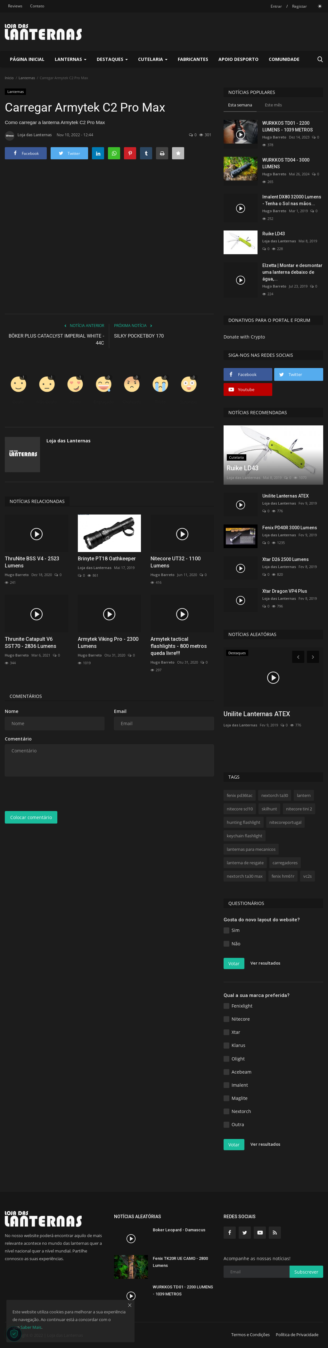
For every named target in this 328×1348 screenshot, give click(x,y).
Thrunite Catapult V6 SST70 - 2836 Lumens (30, 642)
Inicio (9, 77)
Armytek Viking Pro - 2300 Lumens (108, 642)
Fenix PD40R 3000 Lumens (289, 527)
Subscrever (306, 1272)
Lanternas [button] (70, 59)
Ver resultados (265, 963)
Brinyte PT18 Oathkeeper (107, 559)
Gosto (18, 402)
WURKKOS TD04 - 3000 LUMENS (285, 163)
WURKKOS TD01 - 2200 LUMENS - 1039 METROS (287, 126)
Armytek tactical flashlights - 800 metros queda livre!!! (179, 646)
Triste (160, 402)
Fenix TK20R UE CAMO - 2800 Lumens (180, 1262)
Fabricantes (193, 59)
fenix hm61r (283, 876)
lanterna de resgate (245, 863)
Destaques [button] (112, 59)
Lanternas (27, 77)
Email (120, 711)
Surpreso (188, 402)
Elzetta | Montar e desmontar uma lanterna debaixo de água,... (292, 272)
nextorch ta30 (274, 795)
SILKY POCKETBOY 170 (139, 336)
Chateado (132, 402)
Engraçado (104, 402)
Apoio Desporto (238, 59)
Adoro (75, 402)
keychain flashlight (244, 836)
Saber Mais (30, 1327)
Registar (299, 6)
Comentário (18, 739)
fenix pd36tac (239, 795)
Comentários (26, 696)
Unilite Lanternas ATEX (285, 495)
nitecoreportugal (285, 822)
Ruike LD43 (273, 233)
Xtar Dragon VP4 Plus (284, 591)
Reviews (15, 6)
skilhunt (269, 809)
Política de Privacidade (297, 1334)
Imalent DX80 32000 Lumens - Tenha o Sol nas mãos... (291, 200)
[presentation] (53, 793)
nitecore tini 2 (299, 809)
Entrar (276, 6)
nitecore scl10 (240, 809)
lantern (304, 795)
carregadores (285, 863)
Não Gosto (47, 402)
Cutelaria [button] (153, 59)
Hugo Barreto (17, 574)
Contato (37, 6)
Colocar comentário (31, 817)
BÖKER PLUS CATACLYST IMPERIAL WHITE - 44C (56, 339)
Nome (11, 711)
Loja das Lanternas (28, 136)
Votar (234, 963)
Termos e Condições (250, 1334)
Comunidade (284, 59)
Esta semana (240, 105)
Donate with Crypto (244, 337)
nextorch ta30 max (245, 876)
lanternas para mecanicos (251, 849)
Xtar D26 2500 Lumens (285, 559)
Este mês (273, 105)
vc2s (307, 876)
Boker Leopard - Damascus (179, 1229)
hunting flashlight (243, 822)
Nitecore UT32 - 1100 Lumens (176, 562)
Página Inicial (27, 59)
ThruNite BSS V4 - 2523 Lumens (32, 562)
